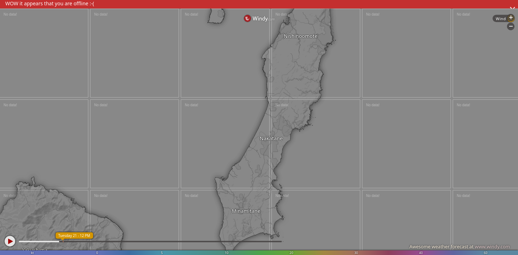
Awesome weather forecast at (459, 246)
